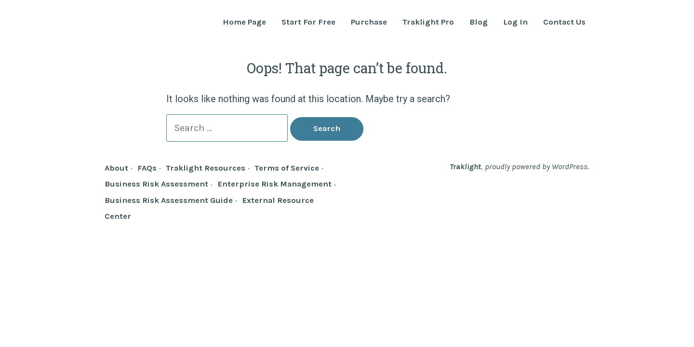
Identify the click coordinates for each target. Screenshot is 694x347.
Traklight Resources (205, 168)
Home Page (244, 22)
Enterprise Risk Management (274, 183)
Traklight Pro (428, 22)
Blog (478, 22)
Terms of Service (286, 168)
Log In (515, 22)
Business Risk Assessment (156, 183)
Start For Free (308, 22)
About (116, 168)
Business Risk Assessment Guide (169, 200)
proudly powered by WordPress (536, 166)
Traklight (465, 166)
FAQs (147, 168)
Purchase (369, 22)
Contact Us (564, 22)
